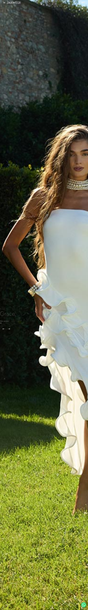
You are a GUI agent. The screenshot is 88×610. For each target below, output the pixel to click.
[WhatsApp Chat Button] (83, 604)
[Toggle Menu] (4, 3)
